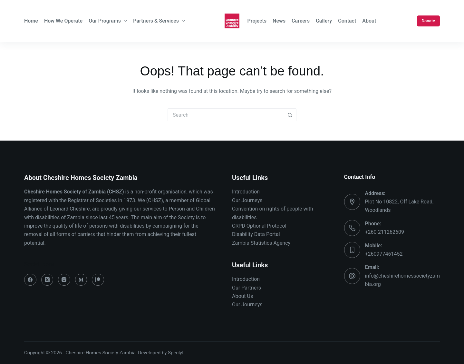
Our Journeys (247, 200)
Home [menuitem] (31, 21)
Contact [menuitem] (347, 21)
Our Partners (246, 288)
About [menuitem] (369, 21)
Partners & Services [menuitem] (159, 21)
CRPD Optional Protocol (259, 226)
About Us (242, 296)
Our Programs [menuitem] (109, 21)
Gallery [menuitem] (324, 21)
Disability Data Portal (256, 234)
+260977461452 (384, 254)
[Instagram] (64, 280)
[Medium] (81, 280)
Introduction (246, 192)
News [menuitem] (279, 21)
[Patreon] (98, 280)
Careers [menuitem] (301, 21)
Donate (428, 20)
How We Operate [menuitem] (63, 21)
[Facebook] (30, 280)
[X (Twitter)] (47, 280)
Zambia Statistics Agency (261, 243)
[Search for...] (226, 114)
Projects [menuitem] (257, 21)
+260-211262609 (384, 232)
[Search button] (290, 114)
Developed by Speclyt (161, 353)
